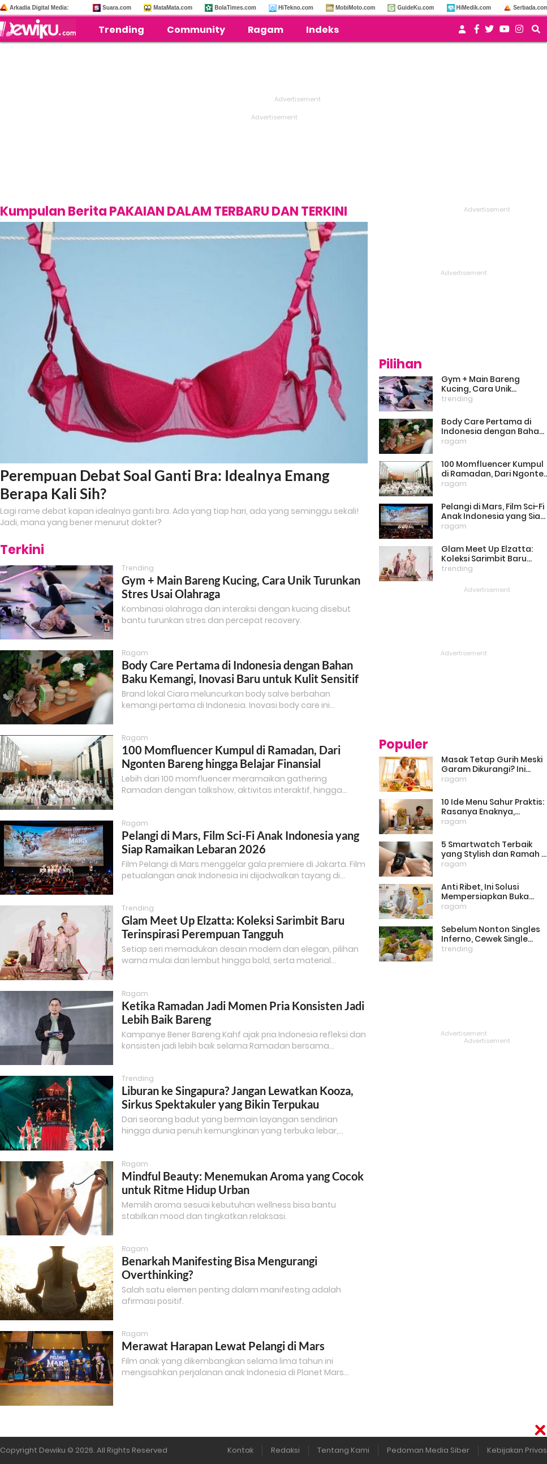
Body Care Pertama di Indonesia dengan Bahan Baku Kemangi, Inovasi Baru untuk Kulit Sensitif (240, 671)
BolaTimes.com (235, 8)
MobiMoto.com (355, 8)
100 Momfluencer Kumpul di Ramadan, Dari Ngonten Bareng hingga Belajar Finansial (231, 756)
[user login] (462, 32)
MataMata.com (172, 8)
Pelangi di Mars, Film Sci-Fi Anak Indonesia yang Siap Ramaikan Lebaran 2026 (240, 842)
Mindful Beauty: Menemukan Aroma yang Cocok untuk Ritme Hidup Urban (243, 1182)
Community (196, 29)
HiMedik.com (474, 8)
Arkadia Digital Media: (39, 8)
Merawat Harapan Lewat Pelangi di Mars (223, 1346)
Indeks (322, 29)
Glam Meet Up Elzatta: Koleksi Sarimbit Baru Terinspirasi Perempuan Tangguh (233, 927)
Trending (121, 29)
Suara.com (116, 8)
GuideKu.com (415, 8)
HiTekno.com (295, 8)
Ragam (265, 29)
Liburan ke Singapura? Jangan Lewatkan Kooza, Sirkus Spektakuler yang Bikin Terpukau (238, 1097)
